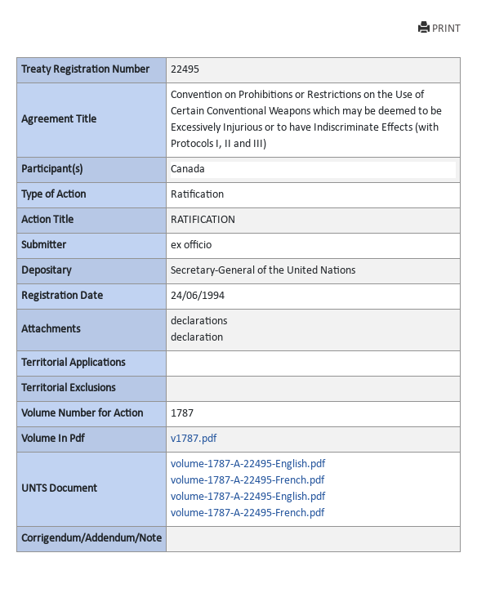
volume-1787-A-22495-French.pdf (247, 481)
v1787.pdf (193, 439)
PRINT (439, 28)
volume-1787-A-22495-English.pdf (248, 464)
